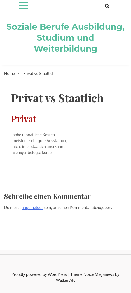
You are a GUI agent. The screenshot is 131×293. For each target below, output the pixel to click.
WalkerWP (65, 280)
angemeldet (32, 207)
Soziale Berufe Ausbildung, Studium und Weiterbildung (65, 38)
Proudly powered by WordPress (40, 274)
